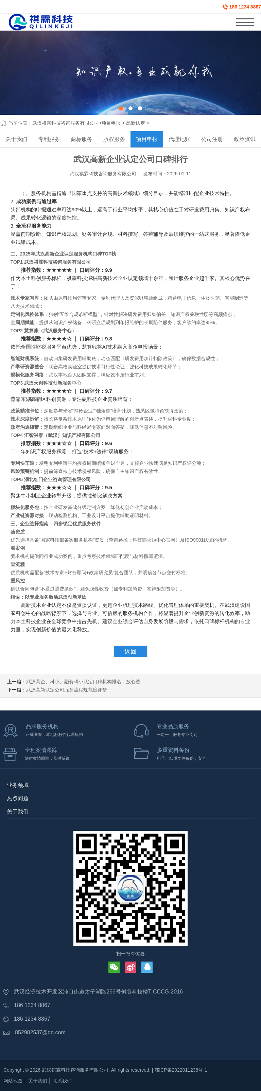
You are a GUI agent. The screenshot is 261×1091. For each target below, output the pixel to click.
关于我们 (16, 139)
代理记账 (179, 139)
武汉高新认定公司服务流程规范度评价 (66, 689)
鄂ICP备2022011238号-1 (180, 1070)
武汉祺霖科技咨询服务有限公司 (65, 123)
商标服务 (81, 139)
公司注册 (212, 139)
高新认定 (135, 123)
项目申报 (111, 123)
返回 (130, 651)
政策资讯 (245, 139)
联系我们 (62, 1081)
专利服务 (49, 139)
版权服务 (114, 139)
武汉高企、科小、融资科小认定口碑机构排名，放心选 (83, 681)
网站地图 (12, 1081)
